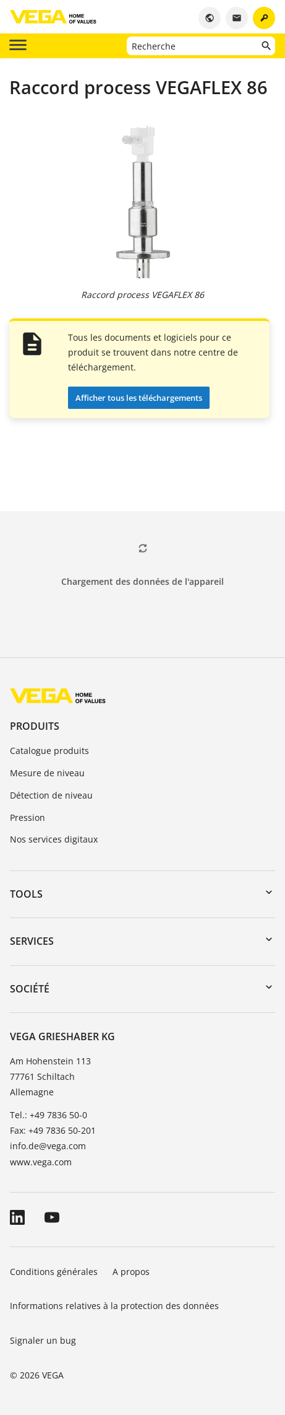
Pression (27, 817)
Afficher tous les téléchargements (138, 397)
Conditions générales (54, 1271)
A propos (132, 1271)
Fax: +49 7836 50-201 (53, 1130)
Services (32, 941)
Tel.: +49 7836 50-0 (48, 1115)
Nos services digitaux (54, 839)
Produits (34, 726)
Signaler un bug (43, 1340)
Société (29, 989)
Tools (26, 894)
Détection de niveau (51, 795)
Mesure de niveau (47, 773)
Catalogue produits (49, 750)
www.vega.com (41, 1162)
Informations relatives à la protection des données (114, 1306)
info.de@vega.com (48, 1146)
